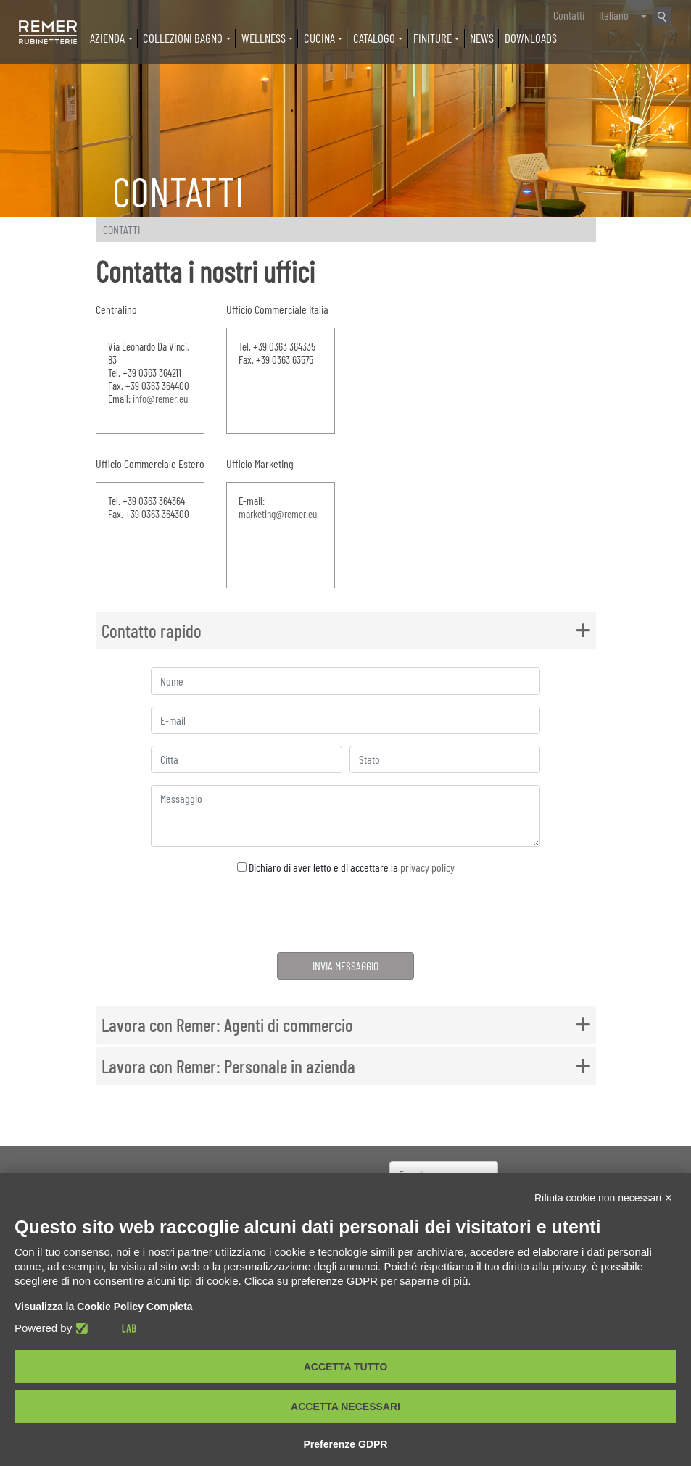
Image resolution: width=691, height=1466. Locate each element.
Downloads (531, 37)
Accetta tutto (346, 1367)
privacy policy (427, 867)
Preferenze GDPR (346, 1444)
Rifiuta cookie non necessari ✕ (603, 1198)
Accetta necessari (345, 1406)
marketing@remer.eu (277, 513)
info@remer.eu (160, 398)
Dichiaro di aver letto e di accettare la (346, 867)
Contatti (568, 15)
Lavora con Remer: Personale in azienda (228, 1066)
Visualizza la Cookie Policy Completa (104, 1306)
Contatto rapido (152, 630)
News (482, 37)
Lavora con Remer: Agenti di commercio (227, 1025)
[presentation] (345, 916)
